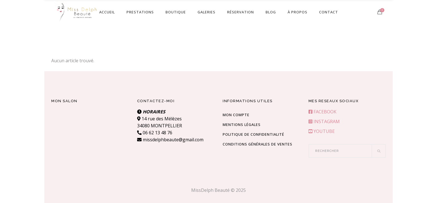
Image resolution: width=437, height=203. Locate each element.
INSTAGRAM (324, 121)
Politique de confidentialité (253, 134)
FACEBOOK (322, 112)
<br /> (90, 129)
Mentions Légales (242, 124)
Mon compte (236, 114)
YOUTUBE (322, 131)
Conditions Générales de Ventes (257, 144)
